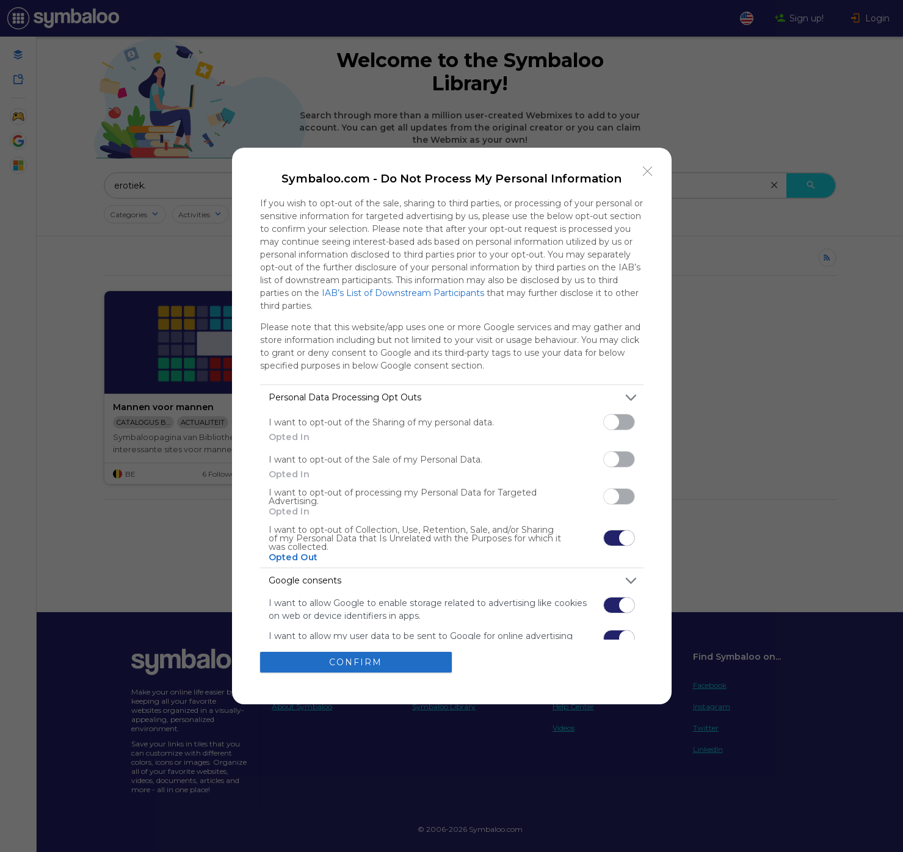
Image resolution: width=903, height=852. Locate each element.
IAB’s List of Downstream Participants (403, 292)
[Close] (647, 171)
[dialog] (452, 426)
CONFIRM (355, 662)
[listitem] (452, 397)
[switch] (619, 422)
